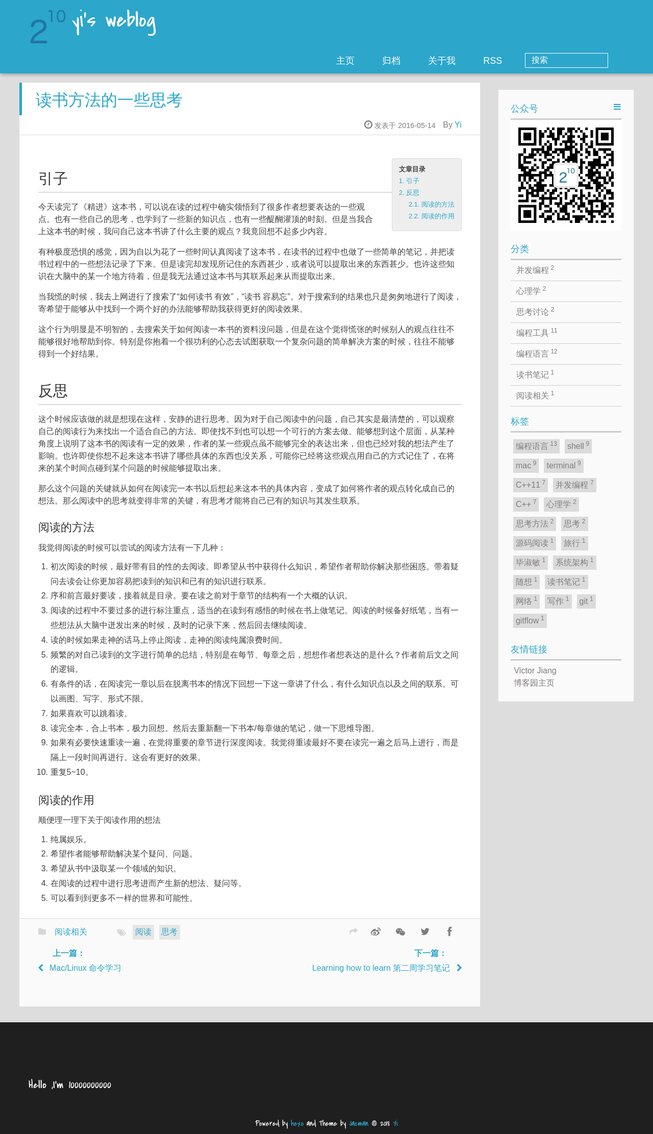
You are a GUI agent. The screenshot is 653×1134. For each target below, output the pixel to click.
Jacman (358, 1123)
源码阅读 (535, 542)
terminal (563, 465)
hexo (297, 1123)
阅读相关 (71, 939)
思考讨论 (535, 311)
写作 (558, 600)
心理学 (531, 290)
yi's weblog (114, 21)
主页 (387, 61)
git (586, 600)
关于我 (483, 61)
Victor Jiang (535, 670)
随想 (526, 581)
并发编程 (535, 269)
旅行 (574, 542)
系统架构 (574, 562)
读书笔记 (535, 374)
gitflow (530, 620)
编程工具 (537, 332)
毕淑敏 (530, 562)
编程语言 (537, 353)
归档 (432, 61)
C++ (526, 503)
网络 (526, 600)
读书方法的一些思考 (109, 107)
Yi (458, 132)
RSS (533, 61)
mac (526, 465)
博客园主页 (534, 682)
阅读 (143, 939)
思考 (169, 939)
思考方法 (535, 523)
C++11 (530, 484)
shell (578, 445)
